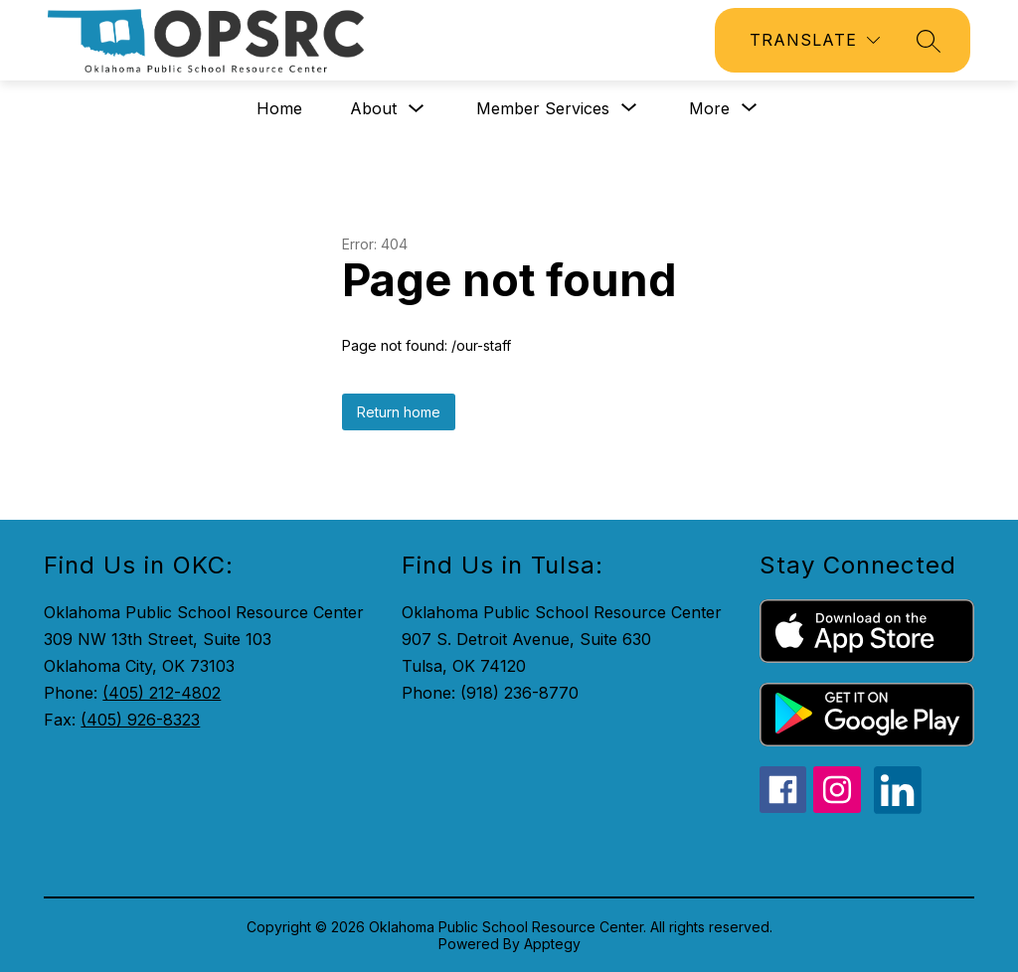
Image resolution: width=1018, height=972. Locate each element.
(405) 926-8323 (140, 719)
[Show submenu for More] (709, 108)
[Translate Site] (815, 40)
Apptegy (552, 943)
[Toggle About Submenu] (416, 108)
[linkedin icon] (898, 808)
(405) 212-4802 (161, 693)
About (373, 108)
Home (279, 108)
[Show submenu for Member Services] (542, 108)
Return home (398, 412)
